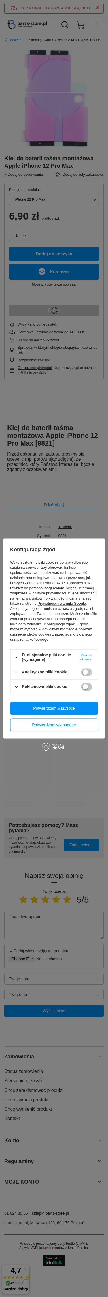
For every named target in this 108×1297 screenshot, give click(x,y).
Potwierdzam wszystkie (54, 708)
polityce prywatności (49, 593)
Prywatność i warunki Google (61, 603)
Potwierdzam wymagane (54, 725)
